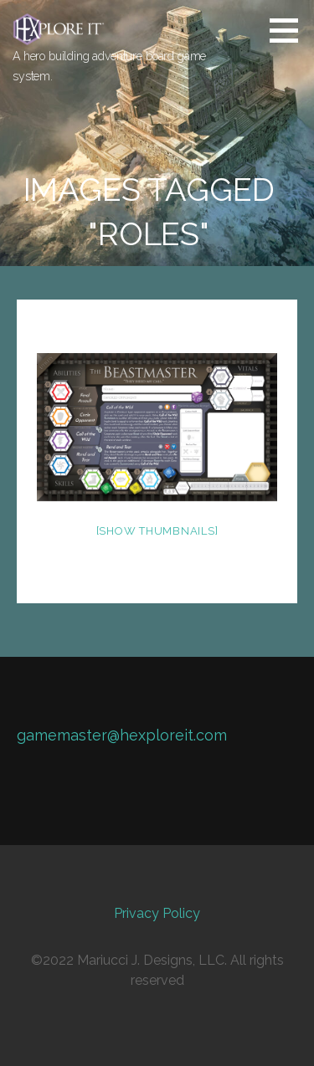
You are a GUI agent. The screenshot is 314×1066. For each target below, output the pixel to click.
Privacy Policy (157, 913)
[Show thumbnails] (157, 531)
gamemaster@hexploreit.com (122, 735)
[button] (289, 30)
